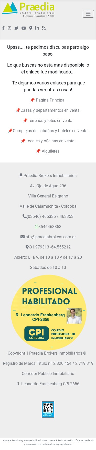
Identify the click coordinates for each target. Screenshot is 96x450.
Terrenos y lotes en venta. (50, 120)
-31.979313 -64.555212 (50, 247)
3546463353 (48, 226)
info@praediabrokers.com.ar (50, 236)
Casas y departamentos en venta (50, 110)
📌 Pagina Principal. (48, 100)
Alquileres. (50, 151)
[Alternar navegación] (88, 14)
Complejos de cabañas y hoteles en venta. (51, 130)
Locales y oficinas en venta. (51, 141)
